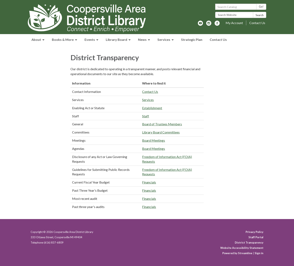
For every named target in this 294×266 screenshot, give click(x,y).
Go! (261, 6)
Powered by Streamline (237, 253)
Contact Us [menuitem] (218, 39)
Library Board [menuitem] (116, 39)
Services (148, 100)
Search (260, 15)
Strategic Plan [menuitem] (191, 39)
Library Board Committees (161, 132)
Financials (149, 182)
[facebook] (217, 24)
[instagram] (208, 24)
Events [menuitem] (90, 39)
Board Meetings (153, 140)
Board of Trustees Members (162, 124)
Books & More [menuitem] (63, 39)
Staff (145, 116)
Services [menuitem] (163, 39)
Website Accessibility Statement (241, 247)
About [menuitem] (36, 39)
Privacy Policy (254, 232)
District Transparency (249, 242)
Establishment (152, 108)
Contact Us (257, 23)
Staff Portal (255, 237)
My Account (234, 23)
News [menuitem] (142, 39)
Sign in (259, 253)
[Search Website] (234, 15)
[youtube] (200, 24)
